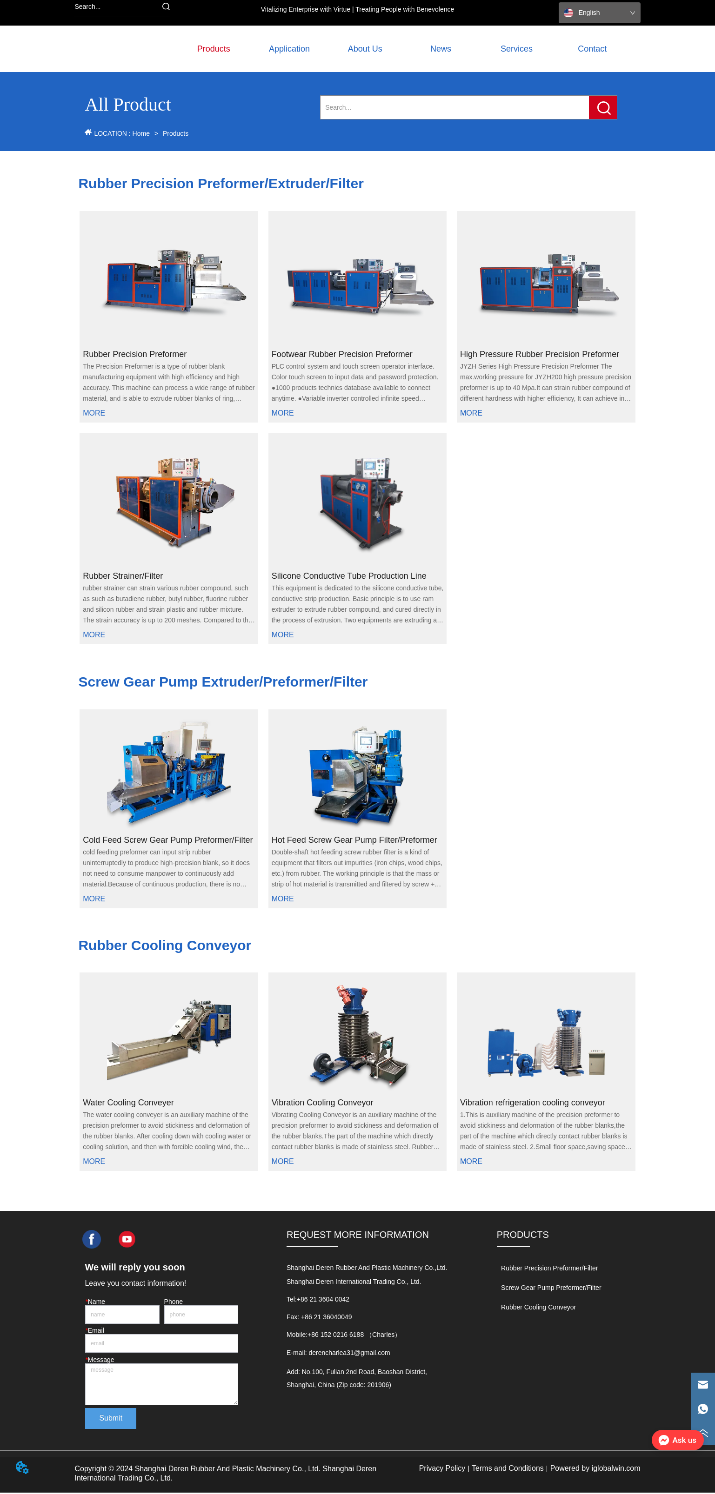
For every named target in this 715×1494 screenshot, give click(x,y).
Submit (110, 1420)
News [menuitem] (440, 48)
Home (141, 133)
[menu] (403, 49)
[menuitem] (214, 49)
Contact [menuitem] (592, 48)
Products (174, 133)
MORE (94, 414)
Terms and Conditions (508, 1470)
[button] (214, 49)
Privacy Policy (442, 1470)
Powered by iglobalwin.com (595, 1470)
